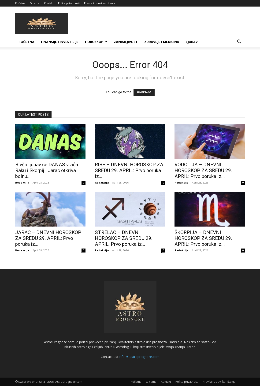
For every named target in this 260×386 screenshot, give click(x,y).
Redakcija (22, 182)
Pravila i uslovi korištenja (99, 3)
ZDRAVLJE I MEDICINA (161, 42)
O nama (35, 3)
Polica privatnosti (69, 3)
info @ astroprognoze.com (139, 356)
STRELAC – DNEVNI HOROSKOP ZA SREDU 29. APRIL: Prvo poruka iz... (123, 238)
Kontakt (49, 3)
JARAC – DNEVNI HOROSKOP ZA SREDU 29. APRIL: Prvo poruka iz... (48, 238)
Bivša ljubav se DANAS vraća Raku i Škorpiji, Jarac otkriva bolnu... (46, 170)
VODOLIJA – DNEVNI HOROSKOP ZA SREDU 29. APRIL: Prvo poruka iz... (203, 170)
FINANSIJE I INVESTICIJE (59, 42)
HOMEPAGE (144, 92)
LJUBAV (192, 42)
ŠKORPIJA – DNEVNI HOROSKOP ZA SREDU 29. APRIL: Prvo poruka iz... (203, 238)
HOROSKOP (96, 42)
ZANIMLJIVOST (126, 42)
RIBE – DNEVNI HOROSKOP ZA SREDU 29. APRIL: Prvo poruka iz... (129, 170)
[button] (239, 42)
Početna (20, 3)
